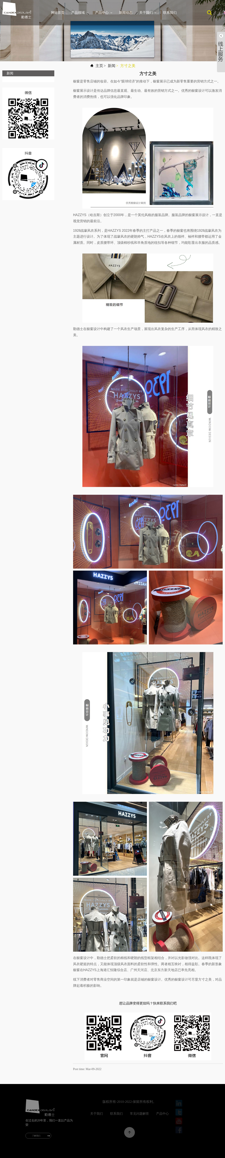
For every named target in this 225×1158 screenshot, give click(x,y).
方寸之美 (127, 66)
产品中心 (103, 13)
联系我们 (170, 12)
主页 (99, 66)
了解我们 (40, 1136)
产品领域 (79, 13)
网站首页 (57, 12)
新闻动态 (125, 12)
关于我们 (147, 13)
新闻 (111, 66)
